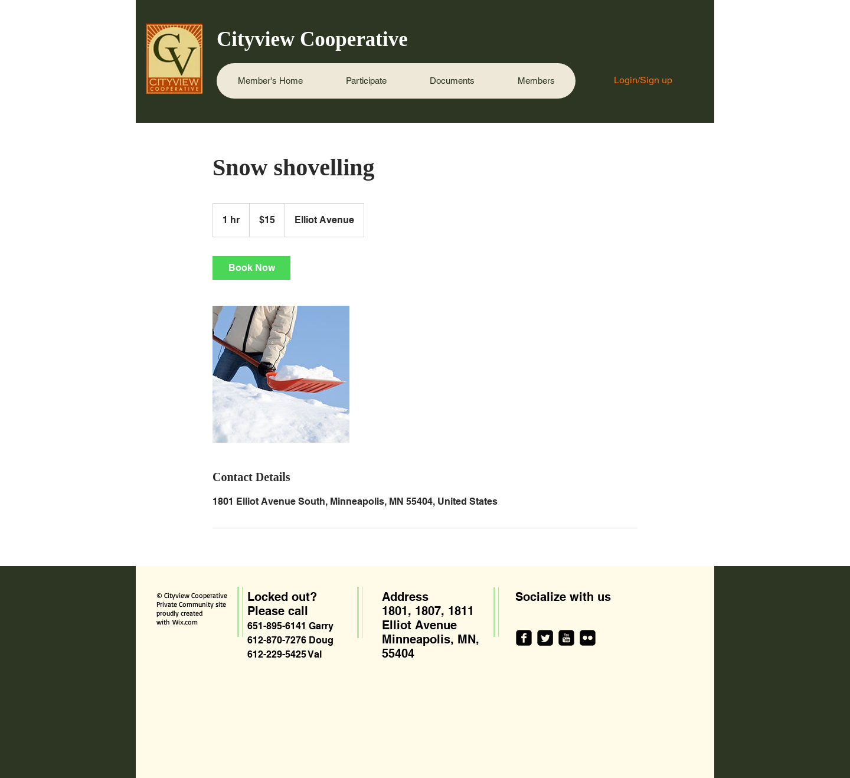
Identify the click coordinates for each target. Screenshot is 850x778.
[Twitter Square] (545, 638)
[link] (251, 268)
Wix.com (185, 621)
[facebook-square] (524, 638)
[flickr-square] (588, 638)
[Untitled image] (280, 374)
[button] (366, 81)
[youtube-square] (566, 638)
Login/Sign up (643, 80)
